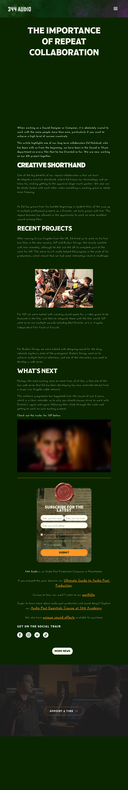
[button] (116, 9)
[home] (19, 9)
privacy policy (56, 544)
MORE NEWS (62, 651)
